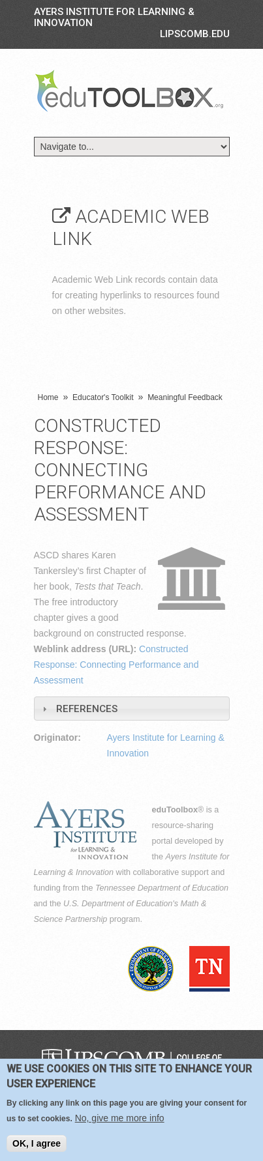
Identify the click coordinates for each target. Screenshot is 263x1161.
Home (48, 397)
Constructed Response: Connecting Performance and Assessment (116, 664)
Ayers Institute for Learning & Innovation (114, 17)
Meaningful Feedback (185, 397)
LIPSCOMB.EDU (195, 34)
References (86, 709)
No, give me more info (119, 1118)
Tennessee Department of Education (161, 888)
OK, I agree (36, 1143)
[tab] (132, 708)
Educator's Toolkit (102, 397)
